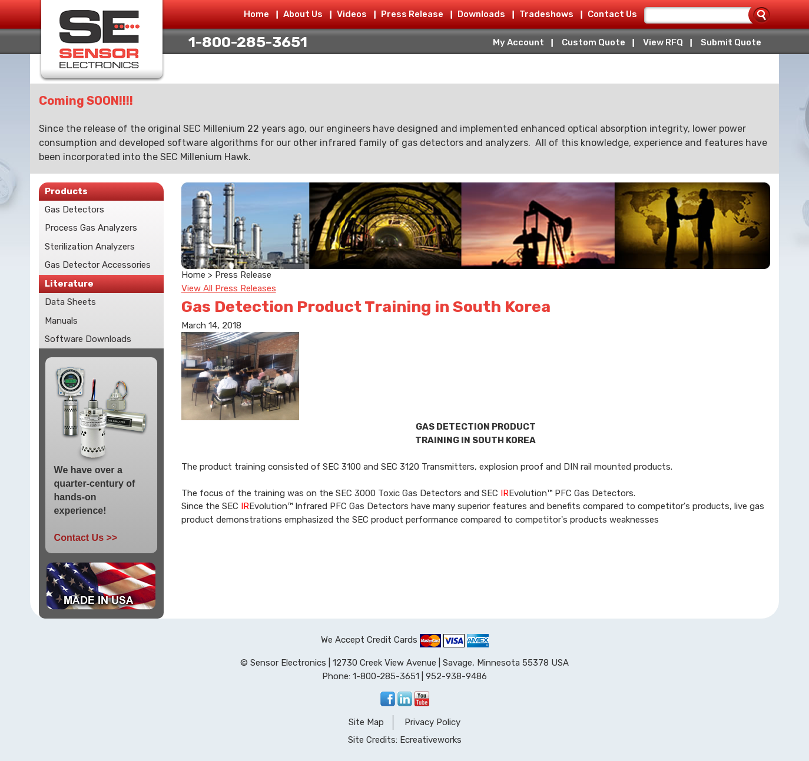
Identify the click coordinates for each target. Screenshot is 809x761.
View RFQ (663, 42)
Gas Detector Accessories (98, 265)
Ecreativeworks (431, 740)
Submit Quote (731, 42)
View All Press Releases (228, 288)
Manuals (61, 320)
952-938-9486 (456, 676)
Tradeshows (546, 14)
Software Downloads (88, 339)
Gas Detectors (74, 209)
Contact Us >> (86, 538)
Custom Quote (593, 42)
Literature (69, 283)
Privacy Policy (432, 722)
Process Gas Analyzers (91, 227)
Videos (352, 14)
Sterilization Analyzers (90, 246)
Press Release (412, 14)
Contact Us (612, 14)
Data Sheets (70, 302)
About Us (303, 14)
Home (256, 14)
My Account (518, 42)
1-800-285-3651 (247, 42)
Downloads (481, 14)
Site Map (366, 722)
